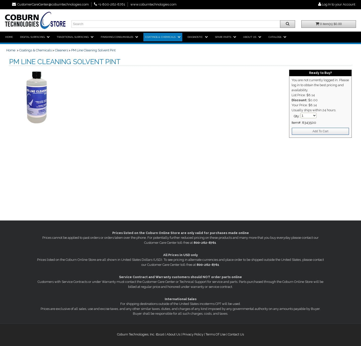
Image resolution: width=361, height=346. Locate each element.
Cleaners (61, 50)
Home (10, 50)
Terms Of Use (216, 334)
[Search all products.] (287, 24)
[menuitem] (9, 37)
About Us (173, 334)
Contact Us (236, 334)
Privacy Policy (193, 334)
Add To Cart (320, 131)
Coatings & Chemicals (35, 50)
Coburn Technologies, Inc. (136, 334)
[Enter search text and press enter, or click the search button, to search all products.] (183, 24)
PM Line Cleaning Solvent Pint (93, 50)
